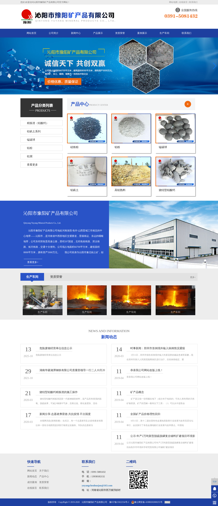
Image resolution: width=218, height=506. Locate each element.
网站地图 (173, 2)
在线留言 (183, 2)
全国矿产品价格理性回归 (145, 414)
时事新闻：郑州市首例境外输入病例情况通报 (157, 348)
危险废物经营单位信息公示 (56, 348)
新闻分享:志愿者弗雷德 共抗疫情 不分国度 (65, 414)
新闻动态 (32, 476)
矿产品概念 (137, 392)
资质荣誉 (120, 33)
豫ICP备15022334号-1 (119, 502)
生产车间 (164, 33)
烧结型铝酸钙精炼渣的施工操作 (59, 392)
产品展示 (98, 33)
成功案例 (32, 482)
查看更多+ (32, 262)
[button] (106, 91)
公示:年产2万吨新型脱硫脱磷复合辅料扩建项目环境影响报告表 (161, 439)
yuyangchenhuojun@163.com (97, 485)
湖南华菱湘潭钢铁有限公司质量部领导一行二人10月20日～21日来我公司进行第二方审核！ (70, 373)
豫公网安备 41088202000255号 (146, 502)
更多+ (193, 277)
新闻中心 (76, 33)
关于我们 (44, 470)
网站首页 (31, 33)
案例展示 (142, 33)
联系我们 (193, 2)
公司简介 (53, 33)
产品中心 (44, 476)
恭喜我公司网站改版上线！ (146, 370)
